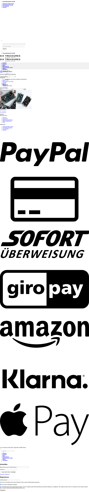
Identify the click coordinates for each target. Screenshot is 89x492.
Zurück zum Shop (9, 81)
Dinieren (5, 64)
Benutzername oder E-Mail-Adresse (8, 467)
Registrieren (3, 490)
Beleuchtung (6, 66)
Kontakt (4, 7)
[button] (7, 71)
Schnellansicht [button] (3, 109)
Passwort (2, 469)
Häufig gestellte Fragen (8, 3)
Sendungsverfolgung (8, 4)
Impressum (5, 118)
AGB (4, 122)
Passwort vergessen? (5, 474)
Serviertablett (3, 112)
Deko (4, 65)
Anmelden (13, 472)
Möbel (4, 68)
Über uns (5, 117)
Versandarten (6, 6)
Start (1, 71)
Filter (25, 89)
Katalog (4, 62)
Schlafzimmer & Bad (8, 67)
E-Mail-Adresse (4, 480)
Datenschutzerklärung (8, 119)
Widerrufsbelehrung (7, 121)
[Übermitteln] (3, 452)
